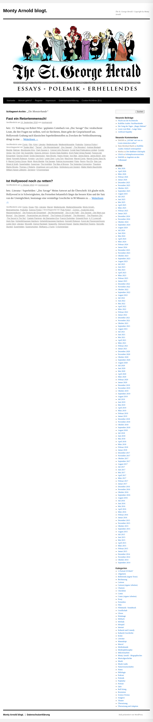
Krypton (31, 159)
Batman (16, 150)
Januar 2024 (122, 247)
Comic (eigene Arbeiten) (127, 596)
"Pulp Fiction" (65, 210)
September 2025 (124, 191)
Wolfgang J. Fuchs (46, 227)
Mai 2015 (121, 540)
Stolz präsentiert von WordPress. (131, 715)
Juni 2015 (121, 537)
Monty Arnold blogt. (25, 10)
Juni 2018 (121, 436)
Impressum (51, 100)
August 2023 (123, 261)
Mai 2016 (121, 506)
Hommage (122, 616)
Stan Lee (97, 161)
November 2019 (124, 388)
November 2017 (124, 456)
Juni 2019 (121, 402)
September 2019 (124, 394)
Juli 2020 (121, 365)
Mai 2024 (121, 236)
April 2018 (122, 441)
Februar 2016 (123, 515)
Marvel (50, 207)
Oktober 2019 (123, 391)
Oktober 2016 (123, 492)
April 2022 (122, 306)
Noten (120, 670)
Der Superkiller (27, 153)
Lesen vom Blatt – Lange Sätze (129, 129)
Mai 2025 (121, 202)
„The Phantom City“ (94, 215)
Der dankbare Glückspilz (135, 151)
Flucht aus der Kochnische (128, 120)
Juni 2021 (121, 334)
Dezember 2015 (124, 520)
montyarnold (47, 122)
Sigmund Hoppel (65, 224)
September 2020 (124, 360)
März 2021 (122, 343)
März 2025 (122, 208)
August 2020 (123, 363)
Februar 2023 (123, 278)
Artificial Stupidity (125, 132)
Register (38, 100)
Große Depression (37, 156)
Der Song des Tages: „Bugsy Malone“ (132, 126)
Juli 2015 (121, 534)
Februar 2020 (123, 380)
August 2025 (123, 194)
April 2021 (122, 340)
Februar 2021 (123, 346)
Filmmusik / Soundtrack (127, 608)
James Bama (83, 156)
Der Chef (16, 153)
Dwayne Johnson (42, 153)
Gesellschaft (122, 610)
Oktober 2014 (123, 560)
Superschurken (31, 227)
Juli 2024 (121, 230)
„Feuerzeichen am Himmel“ (37, 215)
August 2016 (123, 498)
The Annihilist (46, 164)
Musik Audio (123, 664)
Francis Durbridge (67, 218)
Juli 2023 (121, 264)
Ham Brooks (51, 156)
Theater (121, 700)
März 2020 (122, 377)
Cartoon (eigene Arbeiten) (128, 585)
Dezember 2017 (124, 453)
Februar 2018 (123, 447)
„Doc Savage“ (66, 147)
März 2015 (122, 546)
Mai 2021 (121, 337)
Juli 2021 (121, 332)
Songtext (121, 698)
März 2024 (122, 242)
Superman (35, 164)
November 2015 (124, 523)
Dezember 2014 (124, 554)
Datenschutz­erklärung (69, 100)
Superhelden (24, 164)
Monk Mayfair (38, 161)
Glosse (120, 613)
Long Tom (59, 159)
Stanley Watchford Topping (84, 224)
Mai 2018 (121, 439)
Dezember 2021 (124, 318)
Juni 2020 (121, 368)
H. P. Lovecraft (95, 218)
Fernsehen (122, 602)
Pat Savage (50, 161)
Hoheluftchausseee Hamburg (52, 221)
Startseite (11, 100)
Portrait (121, 684)
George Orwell (22, 156)
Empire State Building (59, 153)
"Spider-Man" (28, 147)
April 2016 (122, 509)
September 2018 (124, 427)
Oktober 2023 (123, 256)
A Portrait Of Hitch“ (125, 571)
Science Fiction (90, 144)
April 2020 (122, 374)
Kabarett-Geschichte (125, 633)
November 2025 (124, 185)
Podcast (121, 675)
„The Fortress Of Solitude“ (61, 215)
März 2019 (122, 410)
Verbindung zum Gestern (69, 167)
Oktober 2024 (123, 222)
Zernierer (31, 170)
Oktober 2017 (123, 458)
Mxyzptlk (28, 224)
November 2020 (124, 354)
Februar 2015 (123, 548)
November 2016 (124, 489)
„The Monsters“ (79, 147)
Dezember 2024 (124, 216)
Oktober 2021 (123, 323)
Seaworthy (52, 224)
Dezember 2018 (124, 419)
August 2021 (123, 329)
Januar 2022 (122, 315)
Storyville (100, 224)
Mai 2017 (121, 472)
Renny (82, 161)
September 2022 (124, 292)
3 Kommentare (62, 227)
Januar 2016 (122, 517)
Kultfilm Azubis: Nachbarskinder (130, 123)
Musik (120, 661)
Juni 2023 (121, 267)
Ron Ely (89, 161)
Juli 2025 (121, 197)
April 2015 (122, 543)
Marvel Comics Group (17, 161)
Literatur (42, 144)
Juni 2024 (121, 233)
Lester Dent (49, 159)
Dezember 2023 (124, 250)
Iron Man (73, 156)
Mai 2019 (121, 405)
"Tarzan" (38, 147)
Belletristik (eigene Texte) (128, 577)
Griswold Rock (82, 218)
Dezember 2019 (124, 385)
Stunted (9, 227)
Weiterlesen (30, 139)
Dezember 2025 (124, 182)
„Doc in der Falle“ (72, 213)
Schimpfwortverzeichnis (135, 154)
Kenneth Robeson (19, 159)
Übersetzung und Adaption (128, 706)
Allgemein (122, 574)
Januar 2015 (122, 551)
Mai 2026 (121, 168)
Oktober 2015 (123, 526)
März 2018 (122, 444)
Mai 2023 (121, 270)
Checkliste (122, 591)
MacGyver (69, 159)
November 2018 (124, 422)
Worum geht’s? (25, 100)
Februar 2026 (123, 177)
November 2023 (124, 253)
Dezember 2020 (124, 351)
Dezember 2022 (124, 284)
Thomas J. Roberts (27, 167)
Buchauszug (122, 579)
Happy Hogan (63, 156)
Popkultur (79, 144)
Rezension (122, 692)
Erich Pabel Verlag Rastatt (80, 153)
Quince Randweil (40, 224)
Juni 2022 (121, 301)
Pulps (76, 161)
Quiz (120, 686)
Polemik (121, 678)
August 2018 (123, 430)
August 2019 (123, 396)
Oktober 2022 (123, 289)
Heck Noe (10, 221)
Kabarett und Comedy (126, 630)
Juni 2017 (121, 470)
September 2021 (124, 326)
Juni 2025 (121, 199)
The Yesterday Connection (81, 164)
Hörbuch (121, 619)
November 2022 (124, 287)
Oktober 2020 (123, 357)
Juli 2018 (121, 433)
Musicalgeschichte (125, 658)
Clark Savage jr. (42, 150)
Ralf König (122, 689)
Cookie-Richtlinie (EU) (92, 100)
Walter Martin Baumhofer (91, 167)
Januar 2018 (122, 450)
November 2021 (124, 320)
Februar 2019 (123, 413)
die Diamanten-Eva (51, 218)
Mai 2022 (121, 304)
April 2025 (122, 205)
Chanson (121, 588)
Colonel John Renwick (59, 150)
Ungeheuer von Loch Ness (47, 167)
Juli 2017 (121, 467)
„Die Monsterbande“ (51, 147)
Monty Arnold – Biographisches (130, 655)
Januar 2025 (122, 213)
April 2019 (122, 408)
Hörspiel (121, 624)
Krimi (35, 144)
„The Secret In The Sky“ (16, 218)
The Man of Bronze (61, 164)
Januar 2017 (122, 484)
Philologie (122, 672)
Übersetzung (123, 703)
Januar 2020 (122, 382)
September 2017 (124, 461)
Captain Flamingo (34, 218)
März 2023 (122, 275)
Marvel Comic (80, 159)
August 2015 (123, 532)
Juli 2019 (121, 399)
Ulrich (120, 154)
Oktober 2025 (123, 188)
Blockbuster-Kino (28, 150)
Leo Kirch (40, 159)
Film (30, 144)
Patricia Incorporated (64, 161)
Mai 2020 (121, 371)
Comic (25, 144)
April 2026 (122, 171)
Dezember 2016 (124, 487)
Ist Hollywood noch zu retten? (29, 181)
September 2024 (124, 225)
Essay (31, 207)
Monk (29, 161)
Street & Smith (12, 164)
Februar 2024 (123, 244)
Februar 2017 (123, 481)
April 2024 (122, 239)
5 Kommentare (43, 170)
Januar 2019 (122, 416)
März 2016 (122, 512)
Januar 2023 (122, 281)
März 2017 (122, 478)
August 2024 (123, 227)
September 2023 (124, 258)
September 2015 (124, 529)
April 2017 (122, 475)
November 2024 (124, 219)
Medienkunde (52, 144)
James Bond (95, 156)
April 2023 (122, 273)
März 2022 (122, 309)
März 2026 (122, 174)
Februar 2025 (123, 211)
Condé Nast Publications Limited (83, 150)
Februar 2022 (123, 312)
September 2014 (124, 563)
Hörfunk (121, 622)
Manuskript (122, 641)
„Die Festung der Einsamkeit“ (34, 213)
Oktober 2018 (123, 425)
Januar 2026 (122, 180)
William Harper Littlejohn (16, 170)
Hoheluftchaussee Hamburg (27, 221)
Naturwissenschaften (126, 667)
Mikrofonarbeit (123, 653)
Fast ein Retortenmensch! (26, 118)
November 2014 (124, 557)
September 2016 (124, 495)
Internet (121, 627)
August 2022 (123, 295)
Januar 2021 (122, 349)
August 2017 (123, 464)
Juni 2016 (121, 503)
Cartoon (121, 582)
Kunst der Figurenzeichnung (93, 221)
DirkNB (121, 157)
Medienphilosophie (66, 144)
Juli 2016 (121, 501)
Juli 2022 (121, 298)
